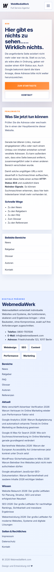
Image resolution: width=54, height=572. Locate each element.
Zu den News (15, 207)
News (8, 242)
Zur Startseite (27, 86)
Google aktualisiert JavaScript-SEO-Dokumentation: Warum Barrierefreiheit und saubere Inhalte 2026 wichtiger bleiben (25, 475)
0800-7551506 (25, 331)
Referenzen (8, 395)
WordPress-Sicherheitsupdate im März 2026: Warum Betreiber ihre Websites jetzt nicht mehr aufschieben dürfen (27, 462)
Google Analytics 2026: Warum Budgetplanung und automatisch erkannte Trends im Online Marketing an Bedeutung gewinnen (27, 423)
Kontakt (27, 95)
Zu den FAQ (14, 215)
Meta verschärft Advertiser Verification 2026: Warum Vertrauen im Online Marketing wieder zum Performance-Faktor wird (26, 410)
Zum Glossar (14, 218)
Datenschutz (8, 541)
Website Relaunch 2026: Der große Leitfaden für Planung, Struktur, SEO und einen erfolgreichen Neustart (26, 495)
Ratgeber (10, 249)
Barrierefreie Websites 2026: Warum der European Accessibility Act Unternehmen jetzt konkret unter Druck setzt (26, 449)
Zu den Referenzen (18, 222)
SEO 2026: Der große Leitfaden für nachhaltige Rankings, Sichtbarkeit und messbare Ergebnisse (27, 508)
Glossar (9, 256)
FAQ (4, 379)
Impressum (8, 536)
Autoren (9, 263)
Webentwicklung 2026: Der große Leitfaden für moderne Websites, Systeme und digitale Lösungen (27, 520)
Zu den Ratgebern (17, 211)
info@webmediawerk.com (30, 335)
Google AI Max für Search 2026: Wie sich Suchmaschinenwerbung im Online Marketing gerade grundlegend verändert (26, 436)
